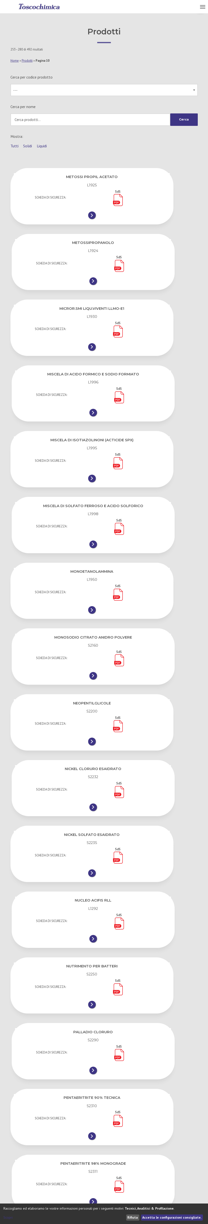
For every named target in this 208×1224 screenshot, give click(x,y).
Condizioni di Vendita (123, 1148)
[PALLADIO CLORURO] (152, 610)
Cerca (183, 119)
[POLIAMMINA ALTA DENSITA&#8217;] (152, 1068)
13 (39, 1110)
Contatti (17, 1158)
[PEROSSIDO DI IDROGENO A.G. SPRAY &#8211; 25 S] (56, 1004)
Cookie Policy (117, 1168)
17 (95, 1110)
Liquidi (42, 145)
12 (20, 1110)
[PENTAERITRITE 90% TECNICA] (56, 674)
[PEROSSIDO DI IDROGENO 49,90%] (152, 869)
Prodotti (27, 61)
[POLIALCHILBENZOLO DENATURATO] (56, 1068)
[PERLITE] (152, 738)
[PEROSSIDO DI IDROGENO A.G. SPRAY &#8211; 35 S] (152, 1004)
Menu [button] (193, 7)
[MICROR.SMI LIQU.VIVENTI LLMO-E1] (56, 283)
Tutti (14, 145)
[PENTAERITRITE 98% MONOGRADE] (152, 674)
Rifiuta (132, 1217)
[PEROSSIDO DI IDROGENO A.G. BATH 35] (152, 935)
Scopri (8, 1217)
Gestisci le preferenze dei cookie (132, 1178)
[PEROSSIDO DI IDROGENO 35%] (152, 802)
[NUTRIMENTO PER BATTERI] (56, 610)
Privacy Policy (117, 1158)
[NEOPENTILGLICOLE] (56, 482)
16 (76, 1110)
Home (14, 61)
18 (115, 1110)
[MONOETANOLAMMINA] (56, 418)
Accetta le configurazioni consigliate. (171, 1217)
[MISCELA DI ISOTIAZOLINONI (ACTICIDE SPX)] (56, 354)
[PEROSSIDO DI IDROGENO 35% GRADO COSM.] (56, 871)
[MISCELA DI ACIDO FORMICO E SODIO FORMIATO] (152, 285)
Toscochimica (19, 1194)
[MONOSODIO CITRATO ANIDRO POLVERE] (152, 418)
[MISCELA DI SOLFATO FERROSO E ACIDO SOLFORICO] (152, 354)
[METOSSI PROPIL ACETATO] (56, 216)
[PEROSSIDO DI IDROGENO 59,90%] (56, 935)
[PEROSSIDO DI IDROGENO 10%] (56, 802)
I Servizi (16, 1168)
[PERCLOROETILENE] (56, 738)
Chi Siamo (18, 1148)
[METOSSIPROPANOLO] (152, 216)
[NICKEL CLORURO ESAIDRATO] (152, 482)
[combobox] (104, 90)
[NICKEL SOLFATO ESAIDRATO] (56, 546)
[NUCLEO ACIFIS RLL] (152, 546)
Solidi (27, 145)
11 (180, 1095)
